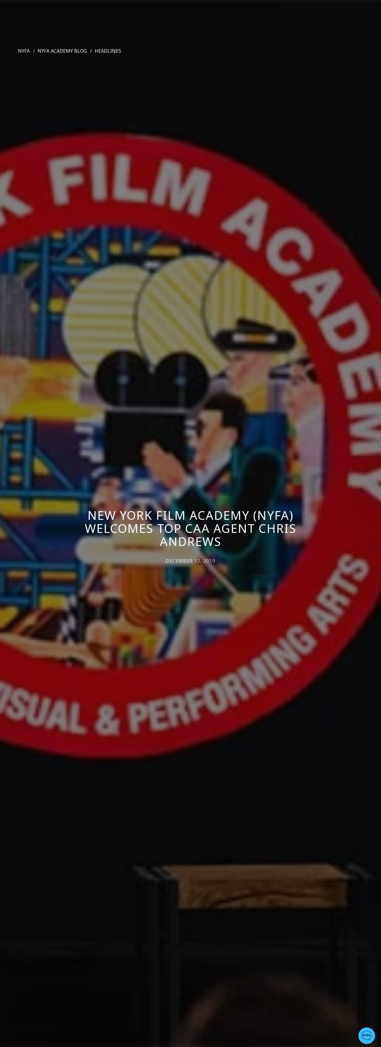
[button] (366, 1035)
